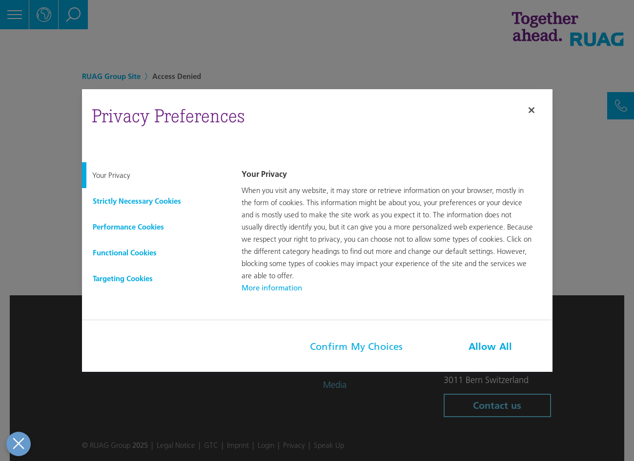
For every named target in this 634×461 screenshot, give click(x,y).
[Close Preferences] (18, 444)
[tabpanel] (395, 231)
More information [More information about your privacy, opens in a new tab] (272, 287)
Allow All (490, 346)
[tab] (154, 175)
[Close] (531, 110)
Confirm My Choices (356, 346)
